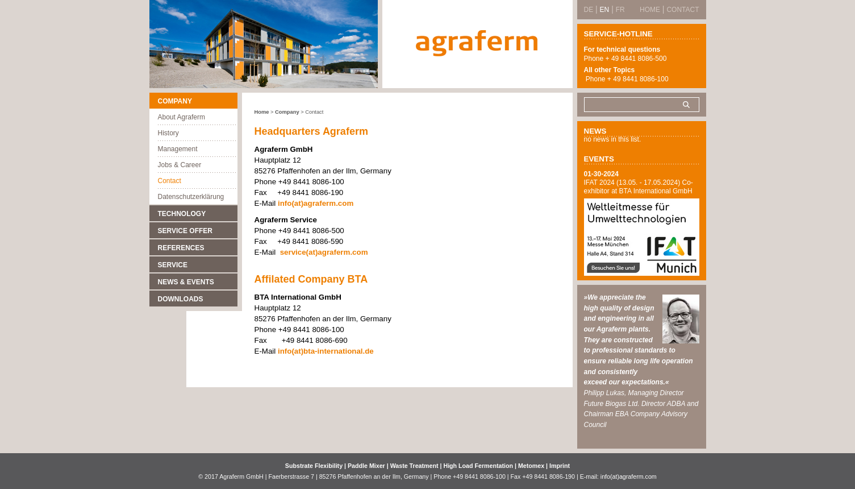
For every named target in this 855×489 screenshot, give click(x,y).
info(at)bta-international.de (326, 351)
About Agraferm (181, 117)
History (168, 133)
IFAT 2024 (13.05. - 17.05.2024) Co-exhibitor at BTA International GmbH (638, 187)
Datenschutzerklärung (191, 197)
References (181, 248)
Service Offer (185, 231)
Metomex (532, 465)
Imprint (559, 465)
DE (589, 10)
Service (172, 265)
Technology (182, 214)
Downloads (180, 299)
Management (178, 149)
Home (262, 112)
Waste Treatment (415, 465)
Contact (169, 181)
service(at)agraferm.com (324, 252)
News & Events (186, 282)
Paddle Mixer (367, 465)
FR (620, 10)
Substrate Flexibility (314, 465)
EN (605, 10)
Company (175, 101)
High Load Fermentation (479, 465)
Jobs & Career (180, 165)
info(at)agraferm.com (314, 203)
